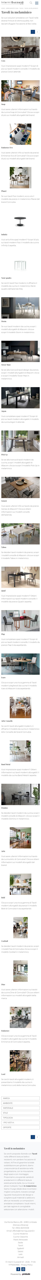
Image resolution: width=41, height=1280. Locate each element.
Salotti (20, 1251)
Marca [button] (6, 1098)
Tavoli (21, 8)
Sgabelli (20, 1248)
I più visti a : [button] (8, 1123)
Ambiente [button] (8, 1103)
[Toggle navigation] (37, 2)
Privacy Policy (26, 1265)
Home (3, 8)
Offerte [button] (7, 1127)
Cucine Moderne (20, 1234)
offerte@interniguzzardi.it (23, 1231)
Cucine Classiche (20, 1237)
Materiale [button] (8, 1108)
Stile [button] (5, 1113)
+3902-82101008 (22, 1228)
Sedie (20, 1243)
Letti (20, 1254)
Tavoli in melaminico (31, 8)
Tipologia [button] (8, 1118)
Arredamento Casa (12, 8)
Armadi (20, 1257)
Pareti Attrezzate (20, 1240)
